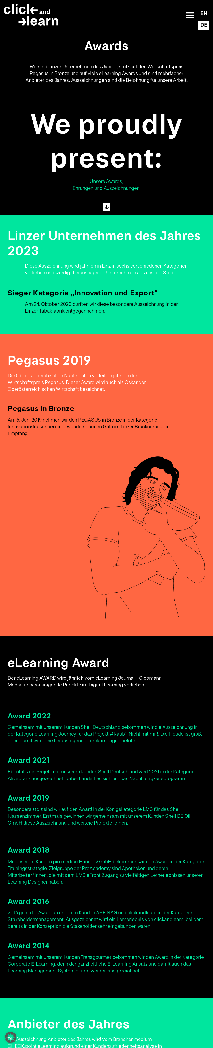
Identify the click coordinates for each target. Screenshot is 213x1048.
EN (203, 13)
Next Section (106, 207)
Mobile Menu (190, 15)
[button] (10, 1037)
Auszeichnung (54, 266)
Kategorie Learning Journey (46, 734)
